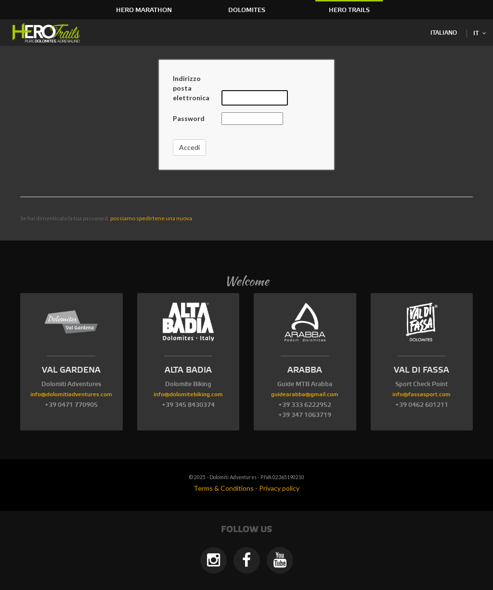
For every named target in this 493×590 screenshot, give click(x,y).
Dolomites (246, 10)
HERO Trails (349, 10)
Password (189, 118)
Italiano (443, 33)
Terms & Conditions (224, 488)
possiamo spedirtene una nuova (151, 218)
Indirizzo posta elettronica (191, 88)
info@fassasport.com (421, 394)
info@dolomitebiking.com (188, 394)
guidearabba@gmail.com (304, 394)
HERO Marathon (144, 10)
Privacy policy (279, 488)
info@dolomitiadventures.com (71, 394)
